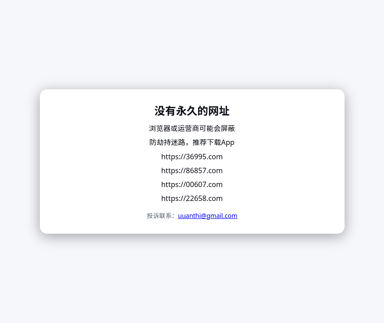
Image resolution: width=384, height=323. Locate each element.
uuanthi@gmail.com (207, 215)
